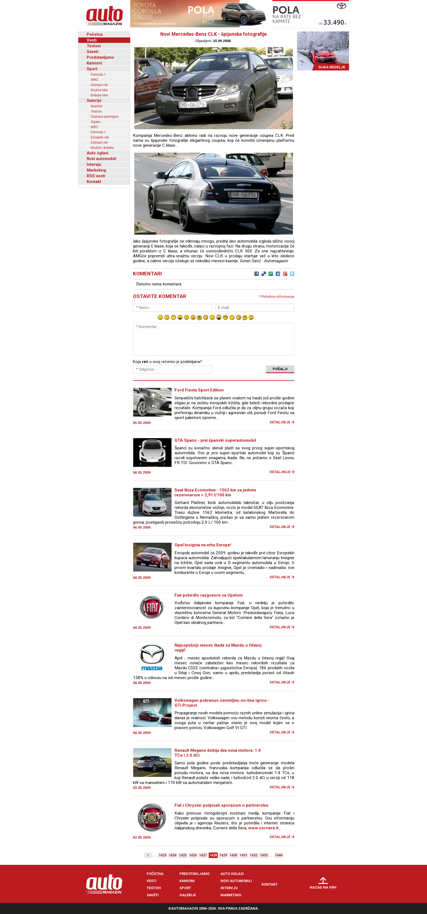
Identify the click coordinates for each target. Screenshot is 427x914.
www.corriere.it (263, 827)
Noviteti (96, 106)
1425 (183, 855)
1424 (172, 855)
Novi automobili (101, 158)
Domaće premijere (104, 117)
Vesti (92, 40)
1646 (279, 855)
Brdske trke (99, 95)
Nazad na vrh (323, 887)
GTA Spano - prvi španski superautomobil (215, 440)
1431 (243, 855)
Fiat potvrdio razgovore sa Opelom (209, 595)
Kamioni (94, 63)
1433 (264, 855)
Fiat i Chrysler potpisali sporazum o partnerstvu (221, 805)
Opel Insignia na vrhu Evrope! (203, 544)
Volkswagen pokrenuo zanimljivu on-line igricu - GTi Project (222, 703)
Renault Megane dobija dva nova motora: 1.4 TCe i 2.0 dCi (218, 753)
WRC (94, 80)
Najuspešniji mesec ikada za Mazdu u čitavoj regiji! (218, 648)
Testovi (94, 45)
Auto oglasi (97, 153)
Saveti (92, 51)
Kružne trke (99, 90)
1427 (203, 855)
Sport (92, 68)
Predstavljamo (100, 57)
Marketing (96, 170)
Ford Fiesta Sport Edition (199, 390)
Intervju (94, 164)
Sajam (95, 122)
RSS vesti (96, 175)
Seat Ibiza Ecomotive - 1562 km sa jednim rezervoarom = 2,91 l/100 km (215, 492)
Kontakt (94, 181)
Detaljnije (280, 422)
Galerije (94, 100)
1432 (253, 855)
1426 (193, 855)
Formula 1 (98, 74)
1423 (162, 855)
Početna (95, 34)
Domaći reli (99, 85)
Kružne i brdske (102, 148)
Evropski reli (100, 137)
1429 (223, 855)
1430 (233, 855)
